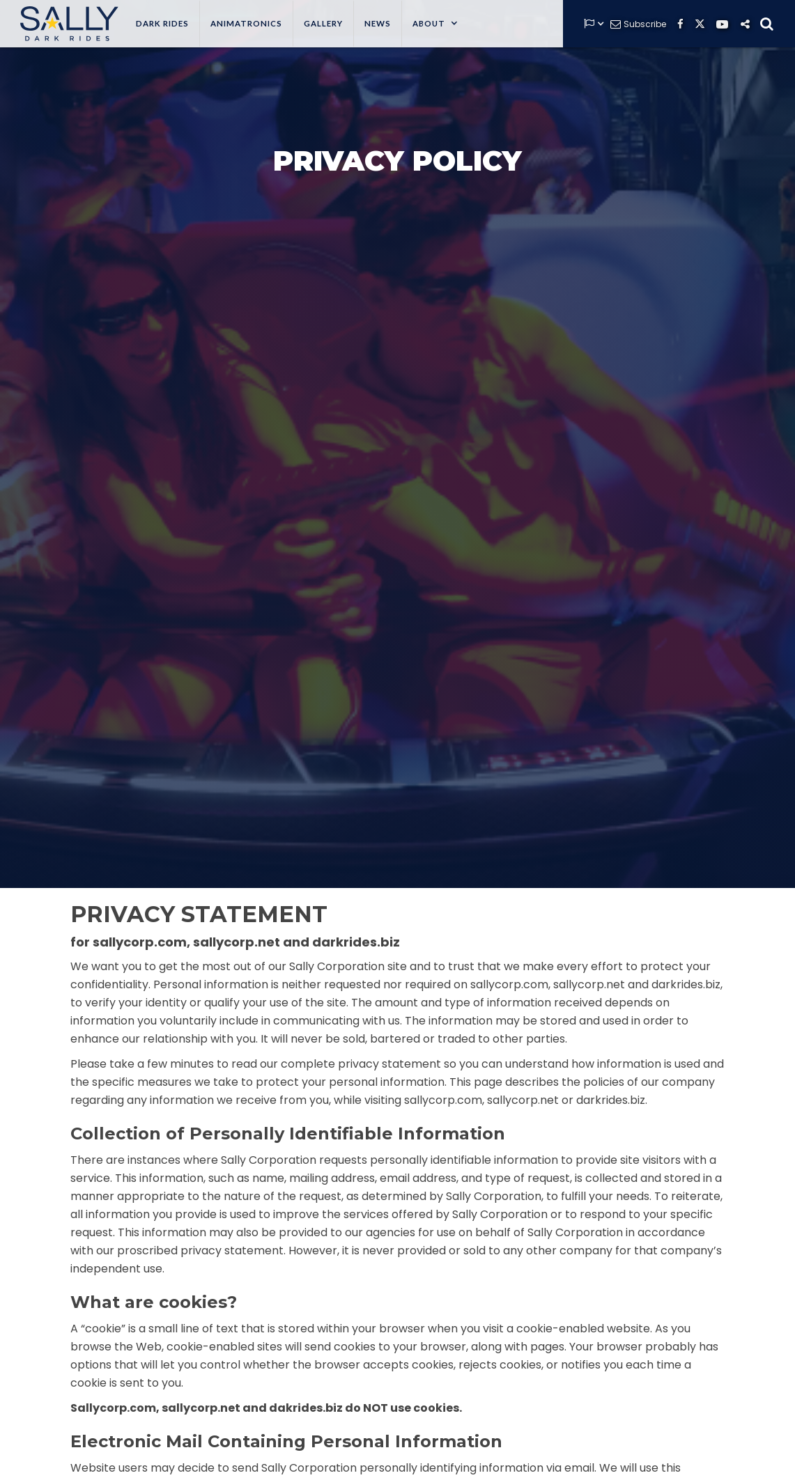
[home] (66, 23)
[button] (435, 23)
